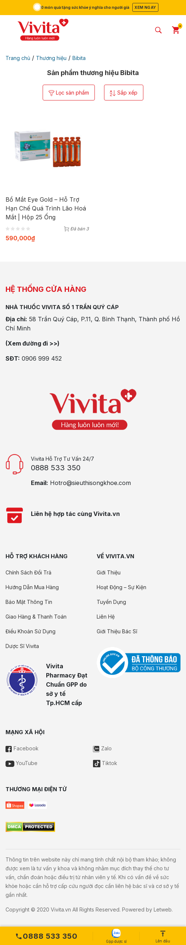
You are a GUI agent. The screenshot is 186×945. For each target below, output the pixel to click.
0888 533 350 (56, 467)
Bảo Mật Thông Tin (29, 602)
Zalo (102, 748)
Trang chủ (18, 58)
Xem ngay (145, 7)
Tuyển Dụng (111, 602)
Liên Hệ (106, 616)
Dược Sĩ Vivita (22, 646)
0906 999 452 (42, 358)
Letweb (163, 909)
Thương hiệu (51, 58)
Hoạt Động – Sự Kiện (121, 587)
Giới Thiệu (109, 572)
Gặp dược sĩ (116, 936)
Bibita (79, 58)
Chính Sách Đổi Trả (28, 572)
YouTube (21, 763)
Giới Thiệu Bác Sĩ (117, 631)
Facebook (22, 748)
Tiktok (105, 763)
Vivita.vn (61, 909)
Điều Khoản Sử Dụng (31, 631)
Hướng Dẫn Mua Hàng (32, 587)
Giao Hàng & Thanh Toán (36, 616)
